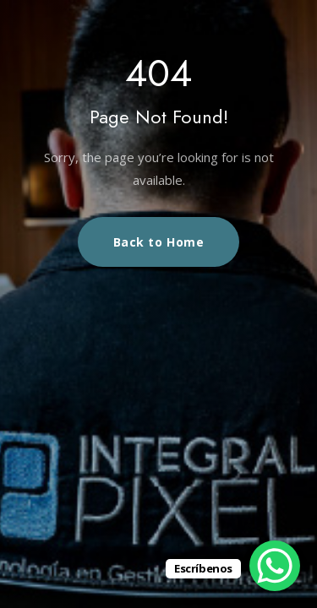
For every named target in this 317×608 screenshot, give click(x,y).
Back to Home (159, 242)
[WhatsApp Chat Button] (274, 565)
